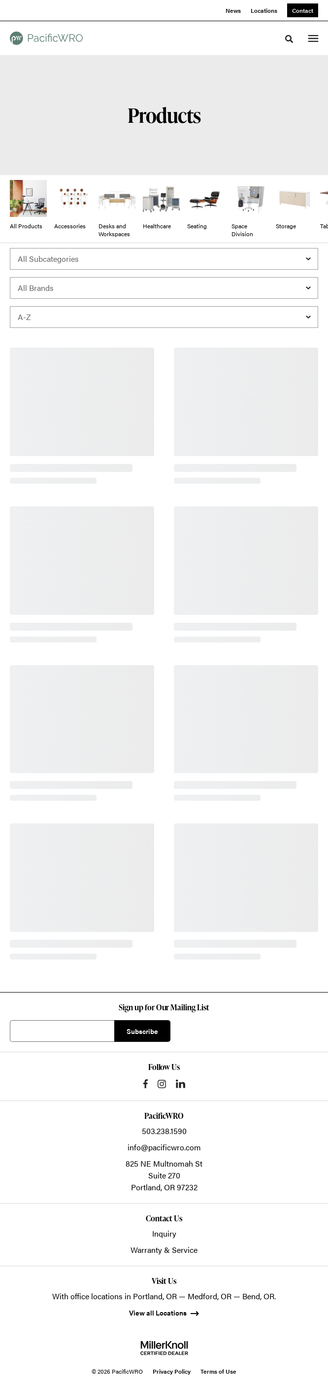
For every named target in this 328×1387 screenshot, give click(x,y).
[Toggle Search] (289, 39)
